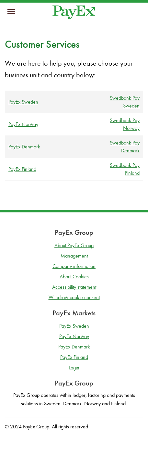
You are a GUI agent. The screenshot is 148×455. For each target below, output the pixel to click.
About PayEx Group (74, 245)
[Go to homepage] (73, 12)
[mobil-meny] (11, 12)
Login (74, 367)
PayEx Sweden (23, 102)
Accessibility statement (74, 287)
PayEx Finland (22, 169)
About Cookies (74, 276)
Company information (74, 266)
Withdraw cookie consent (74, 297)
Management (74, 256)
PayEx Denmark (24, 147)
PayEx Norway (23, 124)
